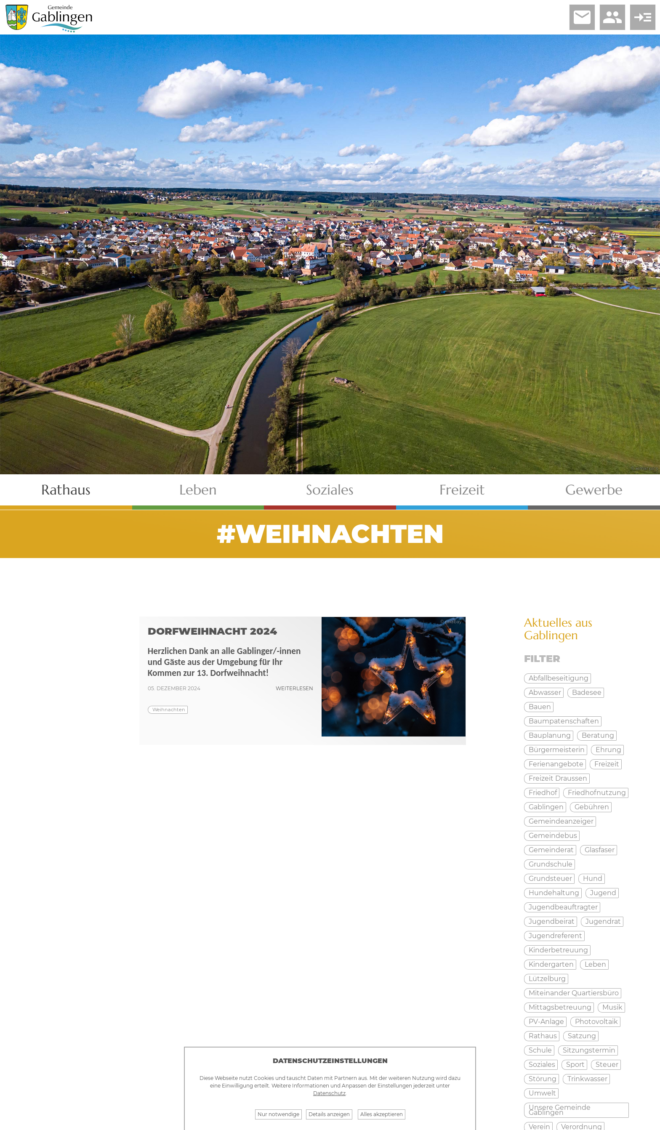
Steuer (607, 1065)
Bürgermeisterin (557, 750)
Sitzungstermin (589, 1050)
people (612, 17)
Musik (612, 1007)
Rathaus (65, 489)
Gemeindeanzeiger (561, 821)
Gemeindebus (553, 836)
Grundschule (550, 864)
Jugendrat (603, 921)
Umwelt (542, 1093)
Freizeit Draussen (558, 778)
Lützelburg (547, 979)
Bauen (540, 707)
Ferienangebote (556, 764)
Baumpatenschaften (564, 721)
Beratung (598, 735)
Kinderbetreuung (558, 950)
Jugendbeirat (552, 921)
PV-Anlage (546, 1022)
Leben (198, 489)
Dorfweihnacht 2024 (212, 631)
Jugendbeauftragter (563, 907)
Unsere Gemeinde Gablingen (560, 1110)
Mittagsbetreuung (560, 1007)
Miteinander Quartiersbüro (574, 993)
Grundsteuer (550, 879)
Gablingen (546, 807)
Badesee (586, 693)
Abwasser (545, 693)
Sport (575, 1065)
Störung (542, 1079)
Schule (540, 1050)
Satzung (582, 1036)
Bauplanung (550, 735)
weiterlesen (294, 688)
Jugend (603, 893)
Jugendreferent (555, 936)
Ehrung (608, 750)
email (582, 17)
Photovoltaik (596, 1022)
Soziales (330, 489)
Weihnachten (168, 710)
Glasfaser (600, 850)
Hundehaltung (554, 893)
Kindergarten (551, 964)
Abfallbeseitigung (558, 678)
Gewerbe (594, 489)
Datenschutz (329, 1093)
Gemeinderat (551, 850)
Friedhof (543, 793)
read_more (643, 17)
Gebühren (592, 807)
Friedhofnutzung (597, 793)
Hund (592, 879)
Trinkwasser (587, 1079)
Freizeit (462, 489)
